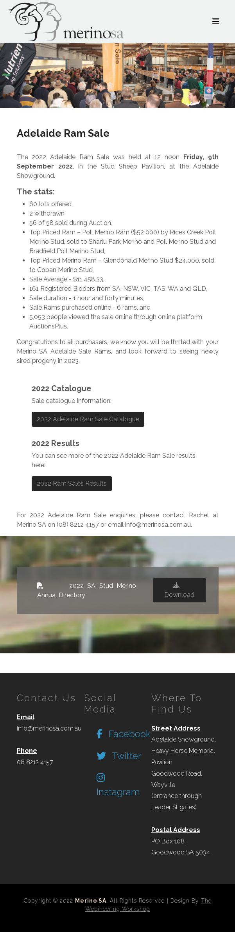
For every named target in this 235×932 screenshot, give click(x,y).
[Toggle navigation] (215, 21)
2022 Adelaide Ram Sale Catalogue (88, 419)
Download (179, 590)
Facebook (124, 734)
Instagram (118, 785)
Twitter (119, 756)
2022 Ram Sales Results (72, 483)
